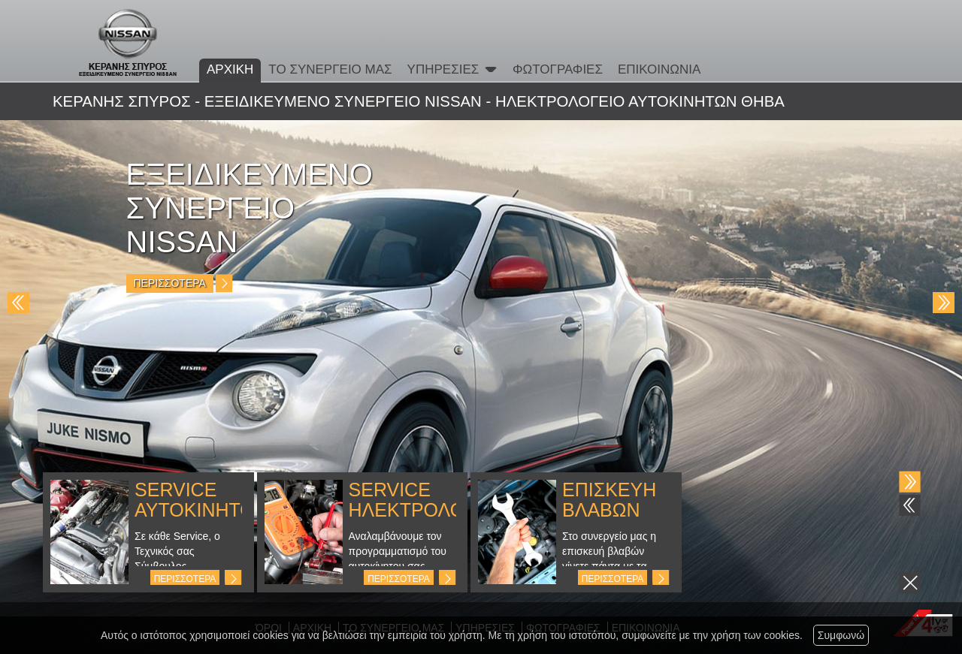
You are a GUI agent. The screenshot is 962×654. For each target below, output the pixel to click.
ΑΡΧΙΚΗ (230, 69)
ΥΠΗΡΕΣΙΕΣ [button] (452, 69)
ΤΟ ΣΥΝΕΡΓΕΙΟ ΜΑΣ (330, 69)
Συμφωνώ (841, 635)
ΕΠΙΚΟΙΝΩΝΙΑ (659, 69)
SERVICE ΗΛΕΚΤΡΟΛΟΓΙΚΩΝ (435, 500)
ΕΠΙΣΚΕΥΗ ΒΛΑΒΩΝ (609, 500)
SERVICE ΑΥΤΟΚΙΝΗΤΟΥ (201, 500)
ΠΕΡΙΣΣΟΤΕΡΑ (185, 579)
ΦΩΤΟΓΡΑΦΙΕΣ (558, 69)
